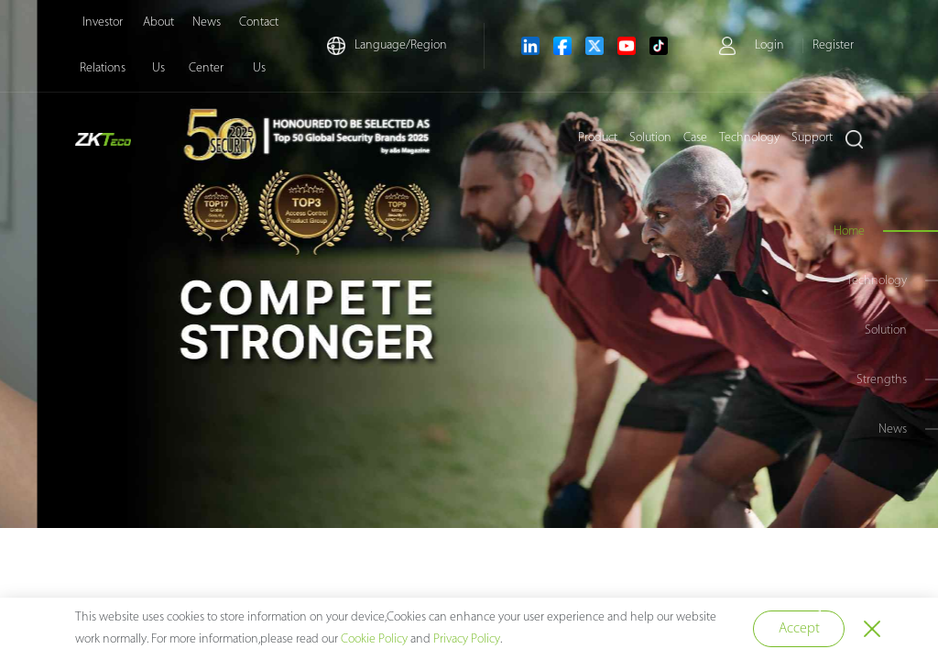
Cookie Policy (374, 639)
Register (833, 45)
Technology (749, 138)
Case (695, 138)
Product (597, 138)
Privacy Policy (466, 639)
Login (769, 45)
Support (812, 138)
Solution (650, 138)
